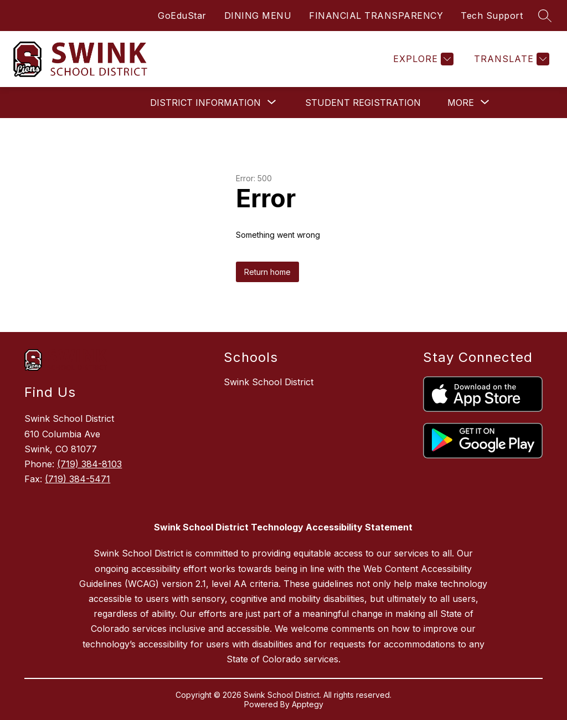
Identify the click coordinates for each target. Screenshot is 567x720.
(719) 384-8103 (89, 463)
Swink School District (268, 381)
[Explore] (421, 59)
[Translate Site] (510, 59)
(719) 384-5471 (77, 478)
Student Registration (363, 102)
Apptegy (307, 704)
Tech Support (492, 15)
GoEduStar (182, 15)
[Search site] (544, 15)
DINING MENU (258, 15)
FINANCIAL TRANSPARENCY (376, 15)
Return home (267, 272)
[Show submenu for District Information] (205, 102)
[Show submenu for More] (460, 102)
